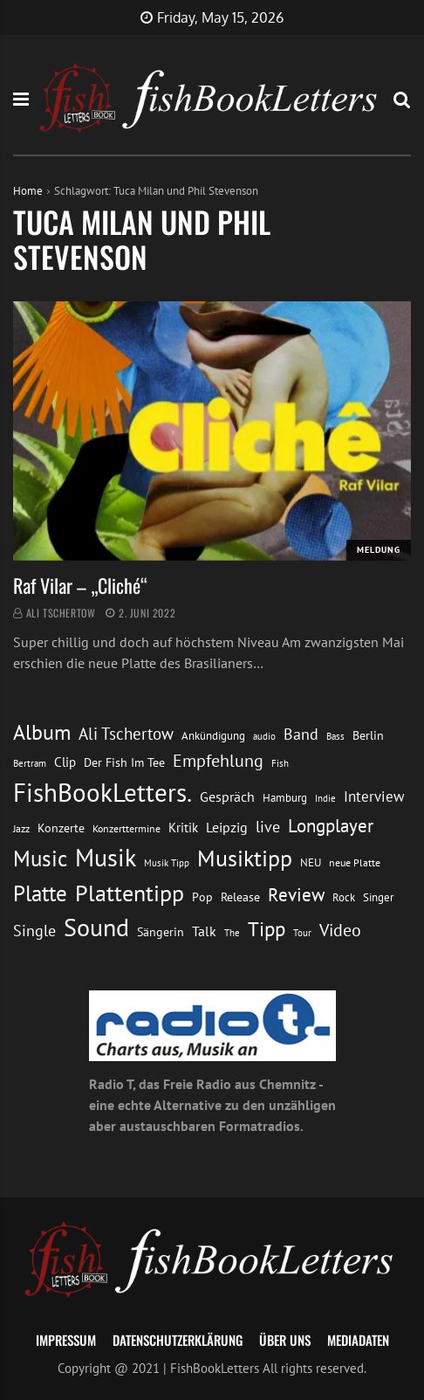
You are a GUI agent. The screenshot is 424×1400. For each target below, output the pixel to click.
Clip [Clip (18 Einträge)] (65, 762)
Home (28, 190)
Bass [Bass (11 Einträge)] (335, 735)
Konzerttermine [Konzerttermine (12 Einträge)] (126, 828)
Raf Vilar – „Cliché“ (80, 585)
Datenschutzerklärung (178, 1339)
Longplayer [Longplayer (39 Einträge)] (330, 825)
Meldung (378, 549)
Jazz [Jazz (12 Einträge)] (21, 828)
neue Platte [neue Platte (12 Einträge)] (354, 862)
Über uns (285, 1339)
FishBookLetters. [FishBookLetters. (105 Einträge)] (102, 792)
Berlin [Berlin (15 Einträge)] (368, 735)
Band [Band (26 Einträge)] (301, 734)
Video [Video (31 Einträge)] (340, 930)
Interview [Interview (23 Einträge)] (374, 796)
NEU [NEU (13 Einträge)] (310, 862)
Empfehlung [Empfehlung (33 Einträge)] (218, 760)
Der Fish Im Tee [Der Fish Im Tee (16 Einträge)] (124, 762)
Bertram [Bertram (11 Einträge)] (29, 762)
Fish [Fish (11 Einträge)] (280, 762)
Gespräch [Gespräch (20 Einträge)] (227, 796)
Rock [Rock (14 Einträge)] (343, 897)
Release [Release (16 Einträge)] (240, 897)
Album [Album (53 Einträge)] (42, 732)
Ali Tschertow (61, 612)
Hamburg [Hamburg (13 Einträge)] (285, 797)
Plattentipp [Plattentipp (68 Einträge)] (129, 893)
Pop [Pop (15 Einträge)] (202, 897)
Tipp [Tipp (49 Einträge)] (266, 928)
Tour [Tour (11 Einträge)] (302, 932)
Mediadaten (358, 1339)
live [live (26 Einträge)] (268, 827)
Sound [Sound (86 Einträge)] (96, 927)
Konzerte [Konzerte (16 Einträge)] (61, 828)
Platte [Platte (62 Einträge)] (40, 893)
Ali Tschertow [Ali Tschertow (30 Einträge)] (126, 733)
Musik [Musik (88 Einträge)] (105, 857)
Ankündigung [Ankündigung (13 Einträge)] (213, 735)
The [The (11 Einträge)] (232, 932)
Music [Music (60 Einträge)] (40, 858)
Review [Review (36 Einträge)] (296, 895)
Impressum (66, 1339)
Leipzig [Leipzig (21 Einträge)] (227, 827)
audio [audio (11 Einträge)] (264, 735)
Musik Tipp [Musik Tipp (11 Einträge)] (166, 862)
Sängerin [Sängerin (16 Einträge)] (160, 932)
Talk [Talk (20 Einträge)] (204, 931)
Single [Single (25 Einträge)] (34, 931)
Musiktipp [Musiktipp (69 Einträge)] (244, 858)
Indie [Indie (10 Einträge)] (325, 798)
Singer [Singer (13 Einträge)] (378, 897)
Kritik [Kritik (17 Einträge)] (183, 827)
